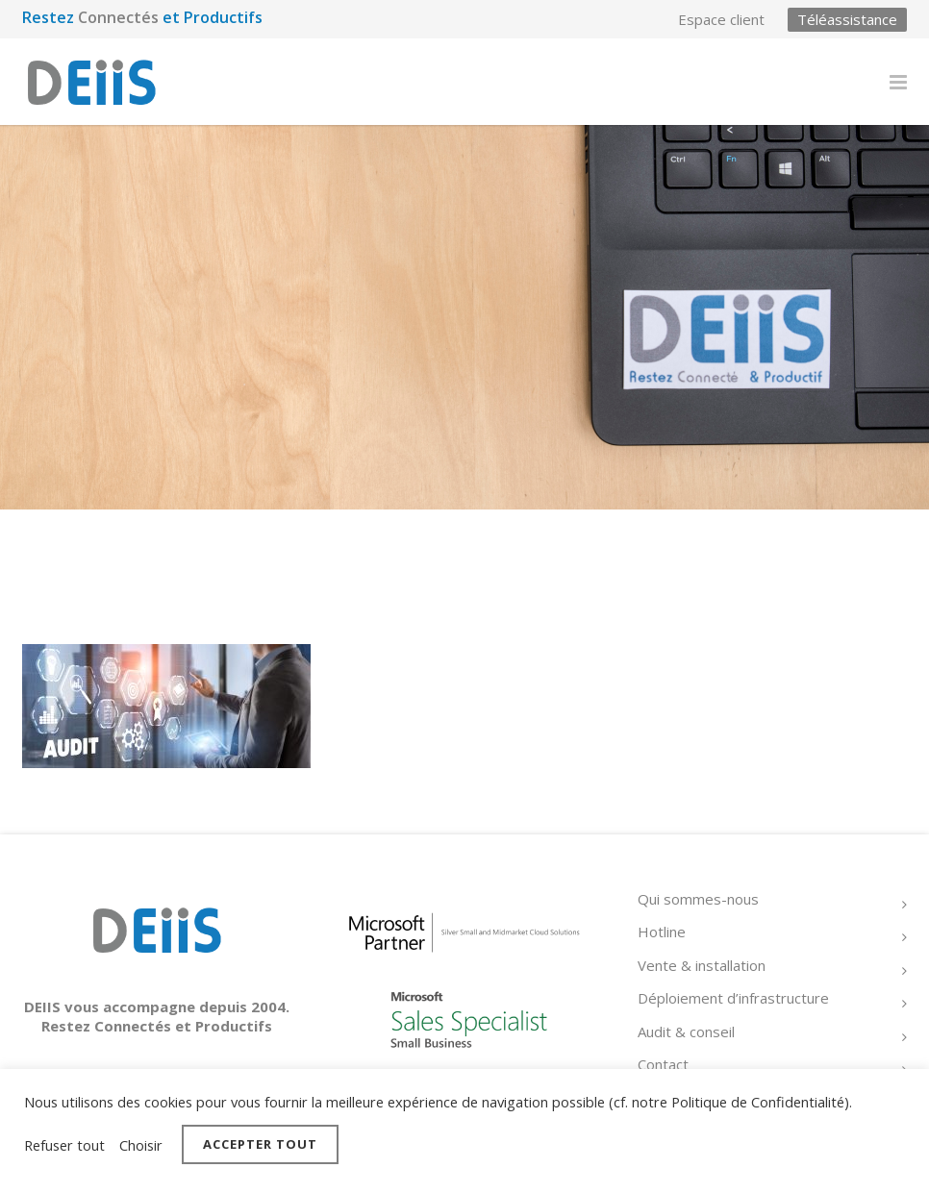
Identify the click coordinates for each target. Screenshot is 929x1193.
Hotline (662, 931)
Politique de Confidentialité (757, 1101)
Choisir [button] (141, 1145)
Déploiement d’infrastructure (733, 997)
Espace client (721, 19)
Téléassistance (847, 19)
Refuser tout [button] (64, 1145)
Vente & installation (702, 965)
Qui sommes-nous (698, 898)
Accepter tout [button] (260, 1144)
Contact (663, 1064)
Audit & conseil (686, 1031)
